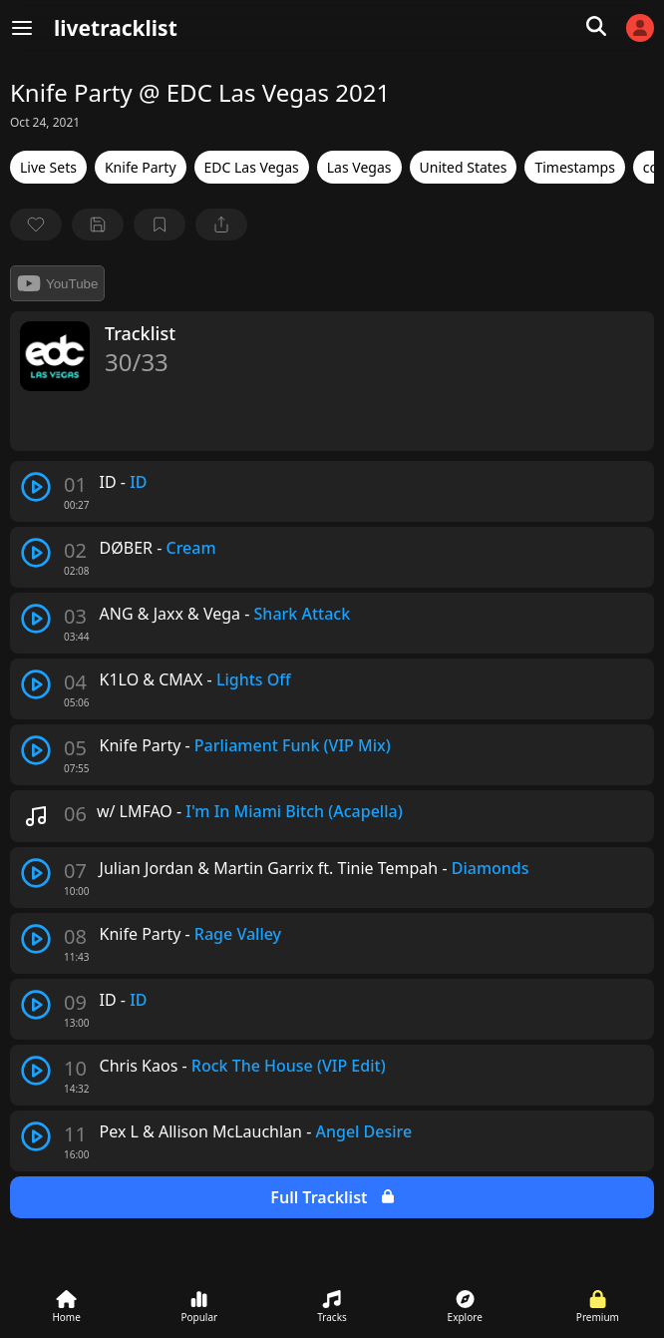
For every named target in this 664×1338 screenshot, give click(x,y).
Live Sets (48, 167)
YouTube (57, 283)
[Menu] (22, 28)
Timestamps (574, 167)
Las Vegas (359, 167)
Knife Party (140, 167)
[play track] (36, 487)
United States (463, 167)
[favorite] (36, 224)
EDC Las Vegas (251, 167)
